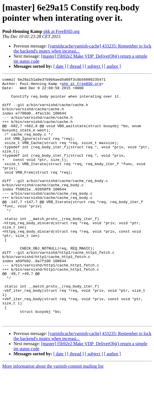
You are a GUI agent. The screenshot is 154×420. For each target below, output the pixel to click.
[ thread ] (75, 66)
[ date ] (59, 66)
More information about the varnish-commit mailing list (53, 415)
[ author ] (112, 66)
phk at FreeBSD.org (61, 31)
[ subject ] (94, 66)
